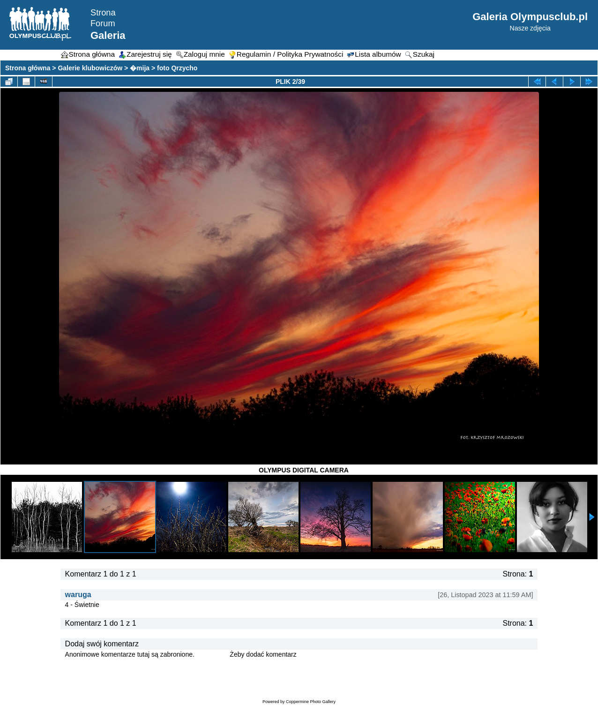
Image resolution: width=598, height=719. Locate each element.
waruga (78, 595)
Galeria (108, 35)
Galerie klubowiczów (90, 68)
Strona (103, 12)
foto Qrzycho (177, 68)
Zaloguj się (212, 654)
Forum (102, 23)
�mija (140, 68)
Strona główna (27, 68)
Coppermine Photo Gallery (311, 701)
